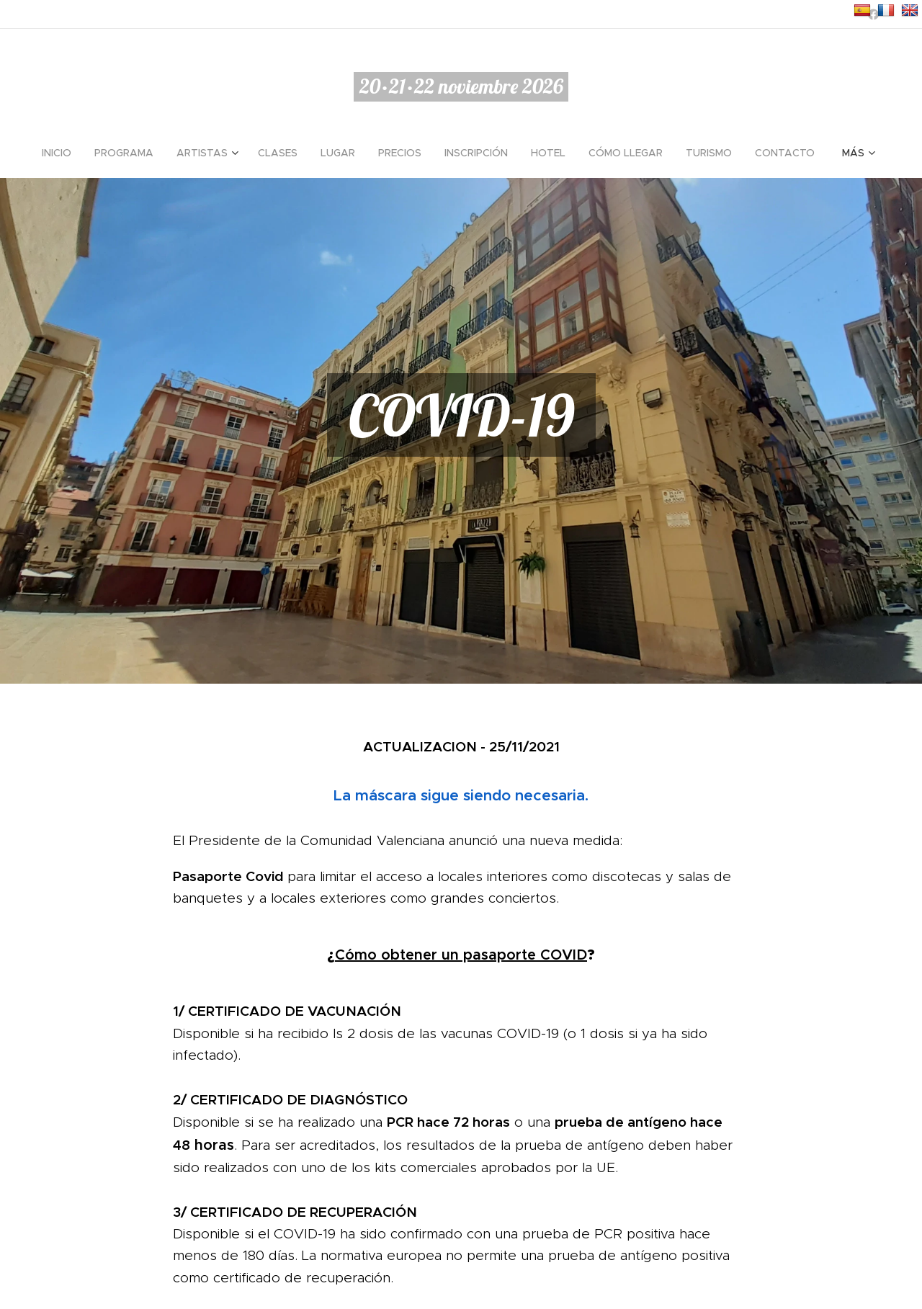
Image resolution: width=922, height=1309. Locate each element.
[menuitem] (62, 153)
